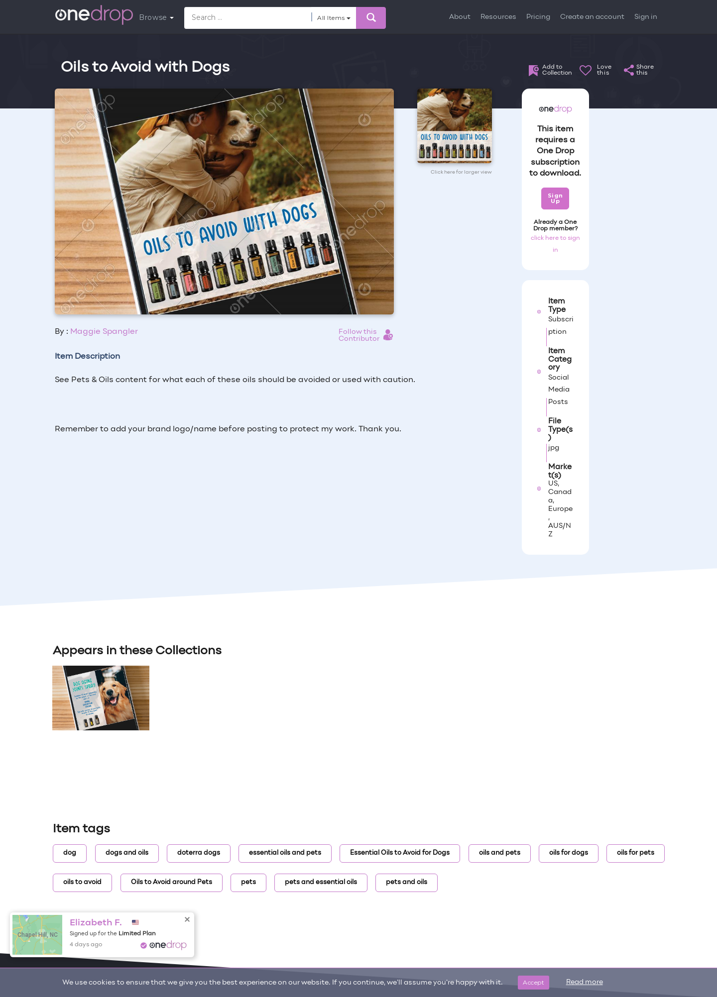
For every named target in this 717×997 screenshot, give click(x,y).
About (460, 17)
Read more (584, 982)
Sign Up (555, 198)
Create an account (592, 17)
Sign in (645, 17)
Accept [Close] (533, 982)
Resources (498, 17)
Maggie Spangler (104, 332)
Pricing (538, 17)
